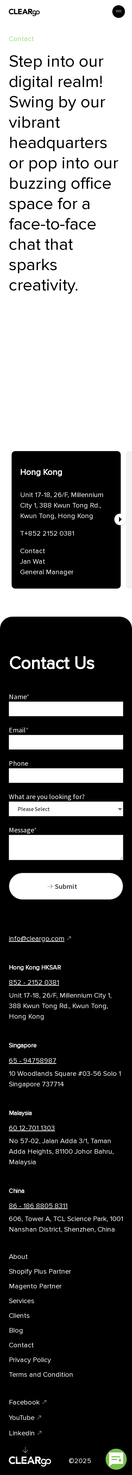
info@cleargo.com (36, 938)
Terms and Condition (41, 1374)
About (18, 1257)
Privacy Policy (30, 1360)
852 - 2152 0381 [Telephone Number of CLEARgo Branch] (34, 982)
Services (21, 1301)
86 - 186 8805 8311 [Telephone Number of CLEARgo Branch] (38, 1206)
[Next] (120, 520)
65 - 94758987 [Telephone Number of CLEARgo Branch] (32, 1061)
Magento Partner (35, 1286)
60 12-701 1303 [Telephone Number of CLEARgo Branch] (32, 1128)
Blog (16, 1330)
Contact (21, 1345)
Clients (19, 1316)
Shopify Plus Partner (40, 1271)
